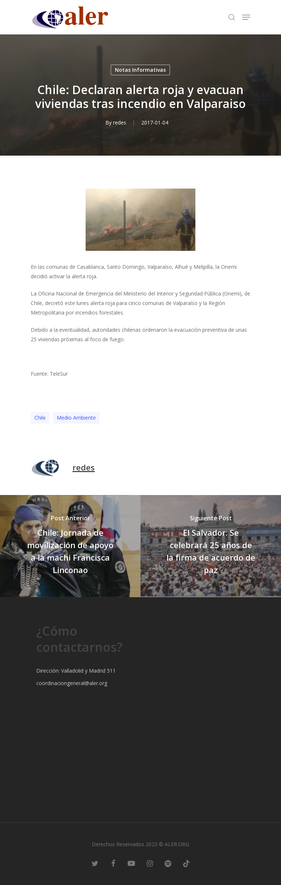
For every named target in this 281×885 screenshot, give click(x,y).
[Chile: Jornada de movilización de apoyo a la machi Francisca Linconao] (70, 546)
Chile (40, 417)
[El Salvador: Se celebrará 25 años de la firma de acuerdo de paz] (210, 546)
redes (119, 122)
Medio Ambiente (76, 417)
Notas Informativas (140, 69)
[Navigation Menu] (246, 17)
